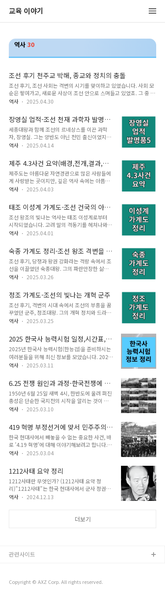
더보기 (83, 519)
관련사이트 (22, 554)
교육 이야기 (26, 11)
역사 (13, 101)
